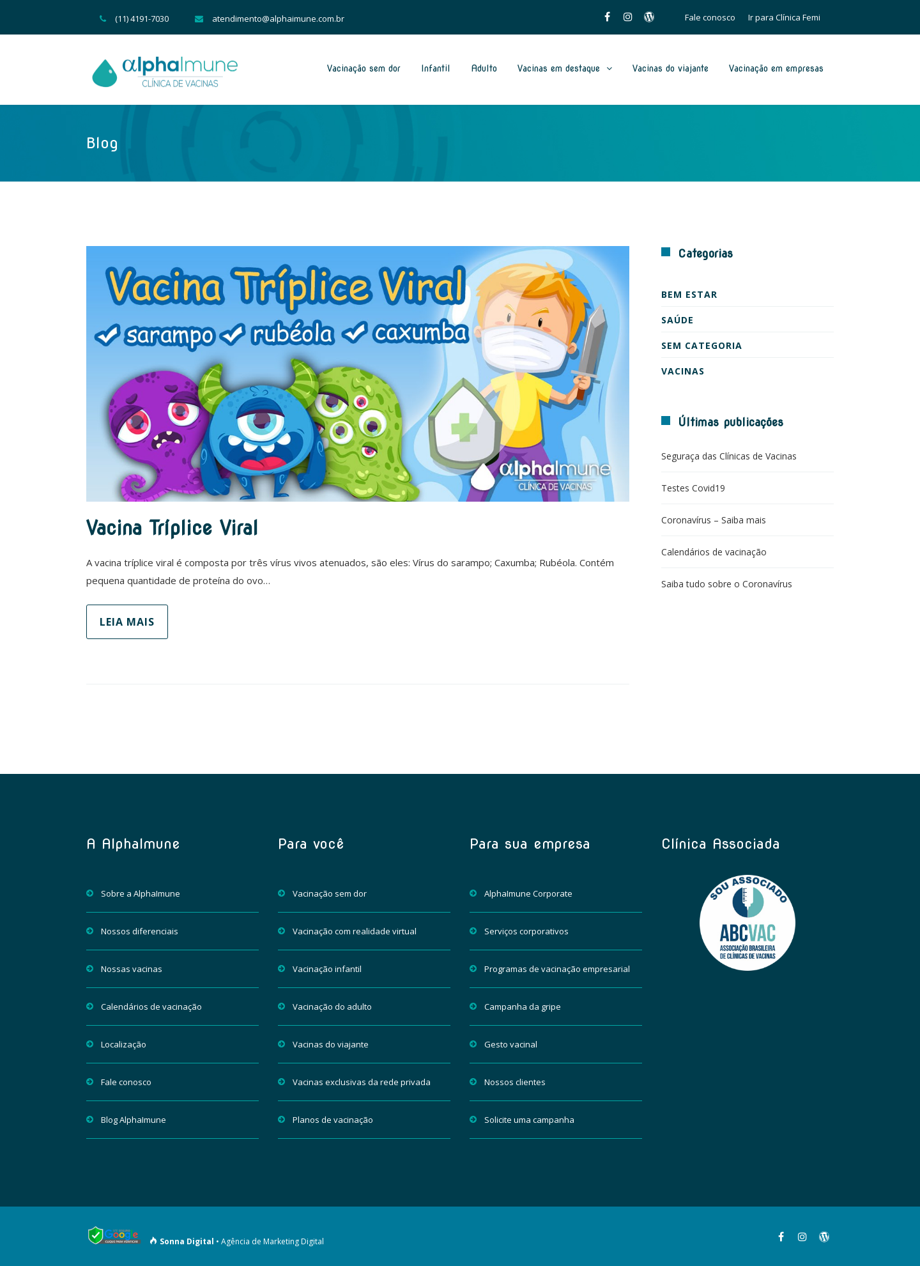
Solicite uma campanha (529, 1119)
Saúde (677, 320)
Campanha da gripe (522, 1006)
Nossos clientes (515, 1082)
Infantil (435, 68)
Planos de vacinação (333, 1119)
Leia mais (127, 622)
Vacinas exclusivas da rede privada (362, 1082)
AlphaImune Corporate (528, 893)
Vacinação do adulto (332, 1006)
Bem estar (689, 294)
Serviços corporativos (526, 931)
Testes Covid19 (693, 488)
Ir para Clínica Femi (784, 17)
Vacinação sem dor (364, 68)
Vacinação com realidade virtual (355, 931)
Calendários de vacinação (714, 552)
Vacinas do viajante (670, 68)
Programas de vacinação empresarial (557, 969)
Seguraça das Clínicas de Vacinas (729, 456)
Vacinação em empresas (776, 68)
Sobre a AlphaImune (140, 893)
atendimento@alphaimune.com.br (278, 18)
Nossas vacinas (131, 969)
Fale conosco (710, 17)
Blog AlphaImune (133, 1119)
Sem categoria (701, 345)
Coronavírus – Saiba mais (713, 520)
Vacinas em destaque (559, 68)
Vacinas (683, 371)
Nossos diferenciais (139, 931)
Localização (123, 1044)
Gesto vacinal (510, 1044)
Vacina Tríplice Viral (172, 527)
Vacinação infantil (327, 969)
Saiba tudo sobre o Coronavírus (726, 584)
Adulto (484, 68)
